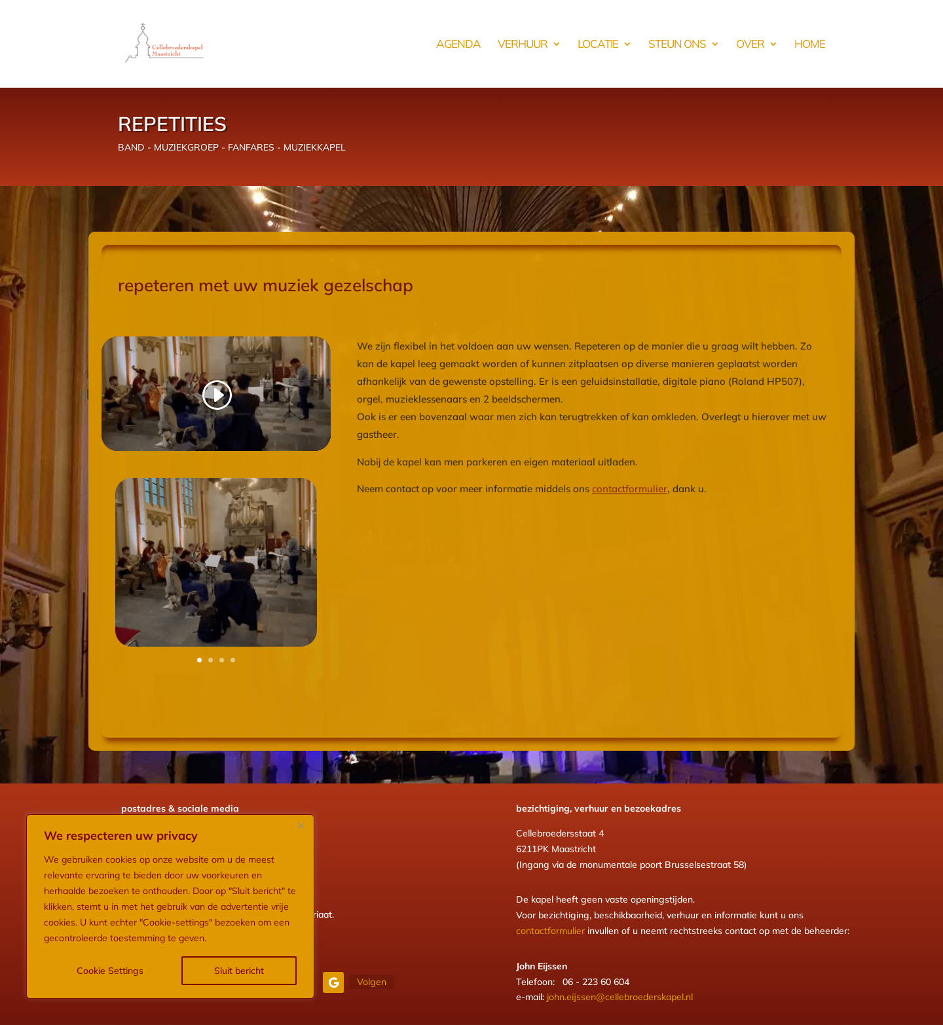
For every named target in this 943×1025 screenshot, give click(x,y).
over (750, 44)
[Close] (300, 825)
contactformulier (629, 488)
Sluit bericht (239, 971)
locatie (598, 44)
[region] (170, 906)
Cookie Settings (110, 971)
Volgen (371, 982)
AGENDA (458, 44)
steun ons (677, 44)
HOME (809, 44)
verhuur (522, 44)
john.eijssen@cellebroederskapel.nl (620, 997)
